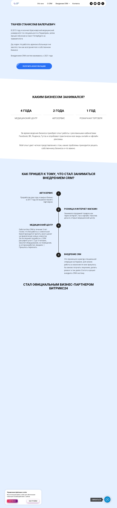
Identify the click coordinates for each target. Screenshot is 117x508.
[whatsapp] (95, 3)
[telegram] (91, 3)
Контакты (76, 4)
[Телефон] (102, 3)
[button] (83, 66)
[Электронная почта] (99, 3)
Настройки (33, 501)
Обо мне (40, 4)
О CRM (49, 4)
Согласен (12, 501)
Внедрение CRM (62, 4)
